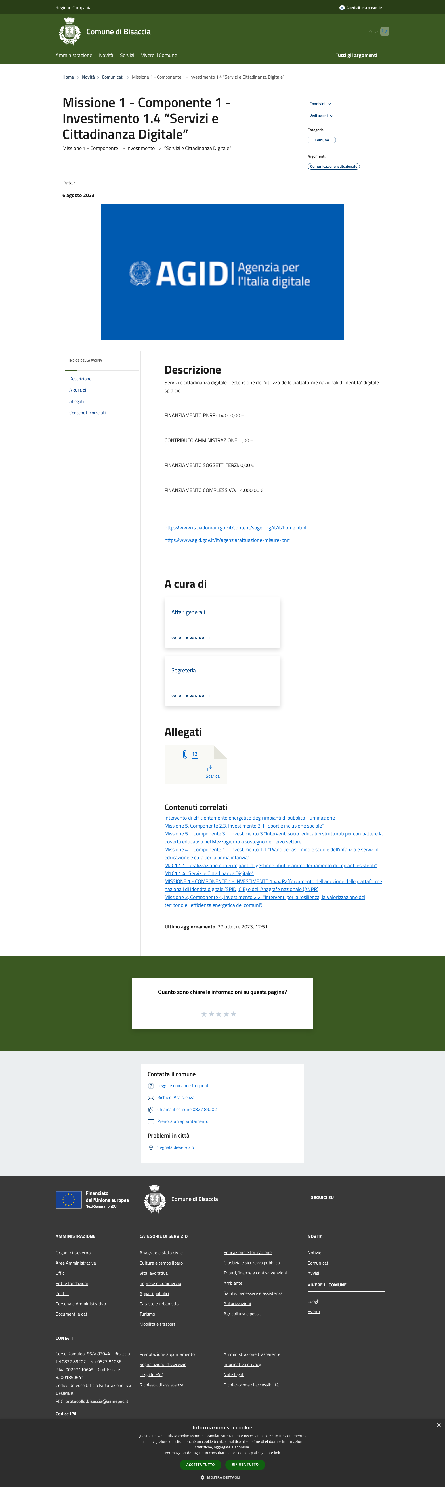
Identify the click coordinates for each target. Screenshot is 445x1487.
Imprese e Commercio (160, 1283)
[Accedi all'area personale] (360, 7)
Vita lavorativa (154, 1273)
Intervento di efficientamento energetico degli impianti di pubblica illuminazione (250, 818)
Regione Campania (73, 7)
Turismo (147, 1313)
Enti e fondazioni (72, 1283)
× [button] (438, 1425)
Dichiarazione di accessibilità (251, 1384)
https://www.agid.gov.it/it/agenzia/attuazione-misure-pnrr (227, 540)
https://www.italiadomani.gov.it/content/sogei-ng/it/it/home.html (235, 527)
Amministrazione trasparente (252, 1354)
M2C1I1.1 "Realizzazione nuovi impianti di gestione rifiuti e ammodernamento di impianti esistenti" (271, 865)
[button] (222, 1477)
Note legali (234, 1374)
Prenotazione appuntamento (167, 1354)
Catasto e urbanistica (160, 1303)
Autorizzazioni (237, 1303)
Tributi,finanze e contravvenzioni (255, 1272)
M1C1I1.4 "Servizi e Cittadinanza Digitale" (209, 873)
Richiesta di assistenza (161, 1384)
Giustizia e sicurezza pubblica (252, 1262)
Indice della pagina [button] (85, 360)
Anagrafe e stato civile (161, 1252)
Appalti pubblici (154, 1293)
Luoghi (314, 1301)
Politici (62, 1293)
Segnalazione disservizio (163, 1364)
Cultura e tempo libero (161, 1262)
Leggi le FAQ (151, 1374)
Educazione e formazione (248, 1252)
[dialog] (222, 1453)
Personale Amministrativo (81, 1303)
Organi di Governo (73, 1252)
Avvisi (313, 1273)
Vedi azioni (322, 116)
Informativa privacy (242, 1364)
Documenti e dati (72, 1313)
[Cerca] (382, 31)
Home (68, 76)
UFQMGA (65, 1393)
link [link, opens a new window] (277, 1452)
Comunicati (113, 76)
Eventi (314, 1311)
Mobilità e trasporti (158, 1324)
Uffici (61, 1273)
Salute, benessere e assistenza (253, 1293)
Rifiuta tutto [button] (245, 1464)
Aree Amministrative (76, 1262)
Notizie (314, 1252)
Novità (88, 76)
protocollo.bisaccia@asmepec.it (96, 1401)
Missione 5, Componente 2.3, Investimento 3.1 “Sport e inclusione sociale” (244, 826)
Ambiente (233, 1283)
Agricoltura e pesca (242, 1313)
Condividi (321, 104)
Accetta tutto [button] (200, 1464)
